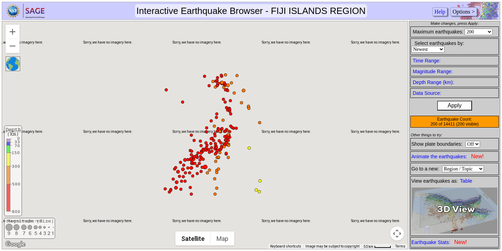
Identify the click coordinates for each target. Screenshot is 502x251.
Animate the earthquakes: (447, 156)
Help (439, 12)
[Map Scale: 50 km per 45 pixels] (377, 246)
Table (466, 181)
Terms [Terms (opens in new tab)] (400, 246)
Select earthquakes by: (439, 43)
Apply (455, 105)
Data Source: (427, 93)
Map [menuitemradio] (223, 238)
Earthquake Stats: (439, 242)
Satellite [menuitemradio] (193, 238)
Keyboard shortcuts (285, 246)
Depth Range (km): (433, 82)
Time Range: (427, 60)
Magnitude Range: (432, 71)
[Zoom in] (13, 32)
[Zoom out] (13, 46)
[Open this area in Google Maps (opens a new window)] (15, 244)
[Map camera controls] (397, 234)
